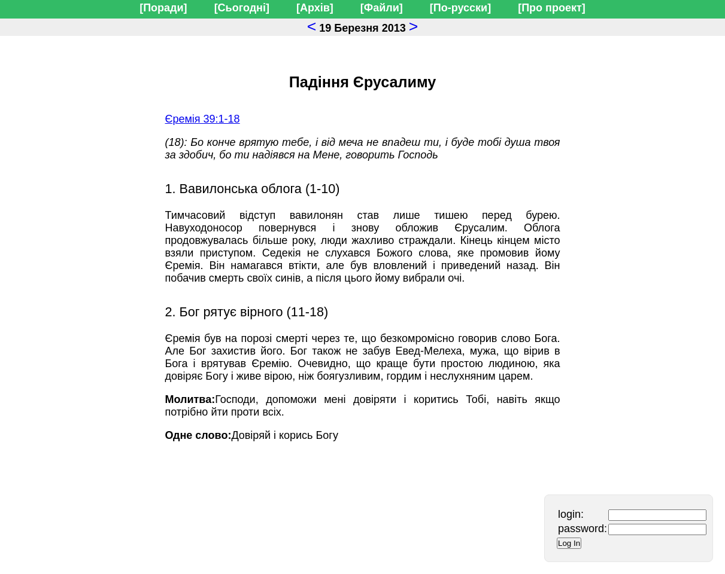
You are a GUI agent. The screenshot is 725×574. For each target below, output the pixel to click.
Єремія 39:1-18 (202, 119)
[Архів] (314, 8)
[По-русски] (460, 8)
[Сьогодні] (241, 8)
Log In (569, 543)
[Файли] (381, 8)
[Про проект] (552, 8)
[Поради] (163, 8)
